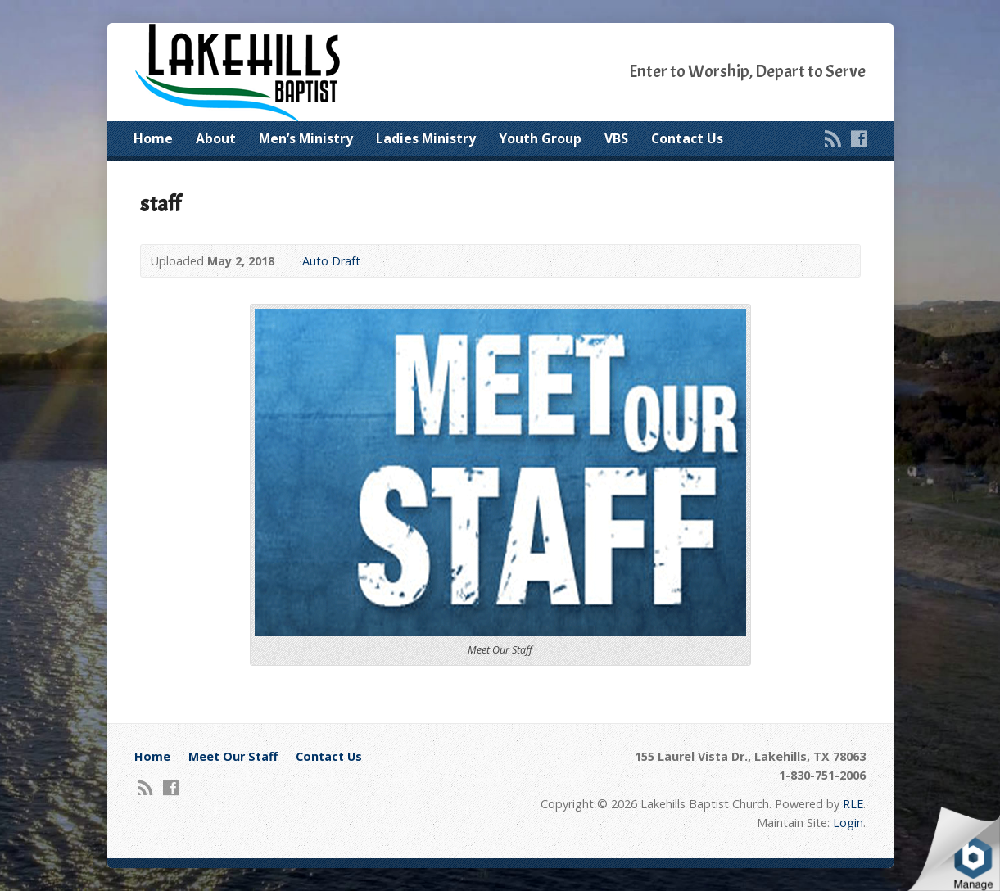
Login (848, 822)
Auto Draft (331, 261)
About (216, 138)
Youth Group (540, 138)
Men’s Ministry (306, 138)
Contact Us (687, 138)
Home (153, 138)
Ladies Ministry (426, 138)
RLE (853, 804)
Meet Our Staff (233, 756)
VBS (616, 138)
